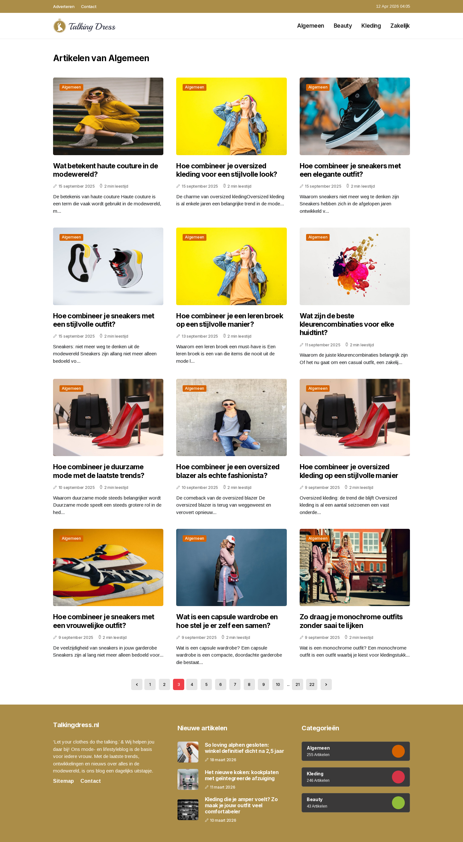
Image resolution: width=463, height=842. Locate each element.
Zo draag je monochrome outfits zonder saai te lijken (351, 621)
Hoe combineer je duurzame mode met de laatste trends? (98, 471)
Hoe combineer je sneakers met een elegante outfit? (350, 170)
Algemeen (310, 26)
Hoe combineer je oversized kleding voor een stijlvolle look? (226, 170)
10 (278, 684)
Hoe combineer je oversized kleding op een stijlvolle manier (349, 471)
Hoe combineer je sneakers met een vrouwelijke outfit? (103, 621)
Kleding (371, 26)
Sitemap (63, 781)
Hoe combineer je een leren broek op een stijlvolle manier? (229, 320)
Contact (88, 6)
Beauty (343, 26)
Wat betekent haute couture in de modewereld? (105, 170)
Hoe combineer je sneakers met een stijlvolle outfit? (103, 320)
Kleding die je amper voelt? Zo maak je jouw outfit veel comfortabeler (241, 805)
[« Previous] (136, 684)
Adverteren (64, 6)
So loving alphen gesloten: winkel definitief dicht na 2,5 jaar (244, 748)
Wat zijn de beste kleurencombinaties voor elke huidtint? (347, 324)
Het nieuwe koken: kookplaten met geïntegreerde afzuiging (242, 775)
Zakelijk (400, 26)
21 (297, 684)
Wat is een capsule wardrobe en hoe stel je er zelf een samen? (226, 621)
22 (311, 684)
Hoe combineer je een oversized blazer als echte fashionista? (227, 471)
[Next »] (326, 684)
